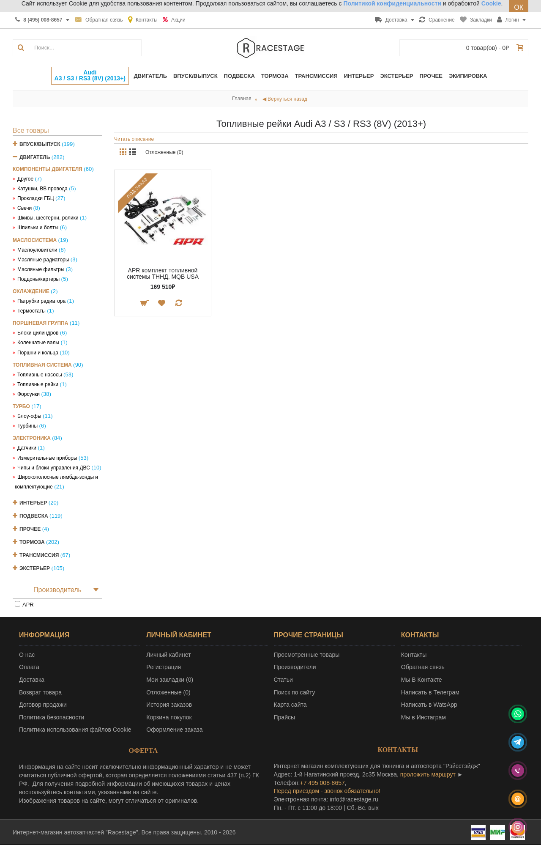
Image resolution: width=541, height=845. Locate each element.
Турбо (21, 406)
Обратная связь (423, 667)
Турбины (27, 426)
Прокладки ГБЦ (35, 198)
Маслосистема (35, 240)
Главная (241, 99)
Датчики (26, 448)
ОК (518, 7)
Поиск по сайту (294, 692)
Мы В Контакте (421, 679)
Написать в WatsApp (429, 704)
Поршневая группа (40, 323)
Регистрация (163, 667)
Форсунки (28, 394)
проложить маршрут (428, 774)
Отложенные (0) (164, 152)
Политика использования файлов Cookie (75, 729)
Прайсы (284, 717)
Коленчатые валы (38, 343)
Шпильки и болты (37, 227)
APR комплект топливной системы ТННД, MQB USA (163, 273)
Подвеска (33, 516)
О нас (27, 654)
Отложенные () (168, 692)
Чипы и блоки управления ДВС (53, 468)
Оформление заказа (174, 729)
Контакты (413, 654)
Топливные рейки (37, 384)
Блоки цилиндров (37, 333)
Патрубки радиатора (41, 301)
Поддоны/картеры (38, 279)
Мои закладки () (169, 679)
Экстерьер (34, 568)
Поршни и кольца (37, 353)
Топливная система (42, 365)
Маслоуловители (37, 250)
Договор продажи (43, 704)
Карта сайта (290, 704)
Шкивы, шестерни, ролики (47, 218)
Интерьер (33, 503)
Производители (295, 667)
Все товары (31, 130)
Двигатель (34, 157)
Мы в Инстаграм (423, 717)
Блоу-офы (29, 416)
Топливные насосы (39, 375)
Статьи (283, 679)
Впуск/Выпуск (39, 144)
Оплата (29, 667)
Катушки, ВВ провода (42, 189)
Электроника (32, 438)
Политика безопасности (51, 717)
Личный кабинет (168, 654)
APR (28, 604)
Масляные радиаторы (43, 260)
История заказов (169, 704)
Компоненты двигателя (47, 169)
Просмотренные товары (307, 654)
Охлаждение (31, 291)
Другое (25, 179)
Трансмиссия (39, 555)
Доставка (31, 679)
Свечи (24, 208)
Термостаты (31, 311)
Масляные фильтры (40, 269)
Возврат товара (40, 692)
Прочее (30, 529)
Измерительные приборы (47, 458)
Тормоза (32, 542)
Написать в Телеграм (430, 692)
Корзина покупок (168, 717)
